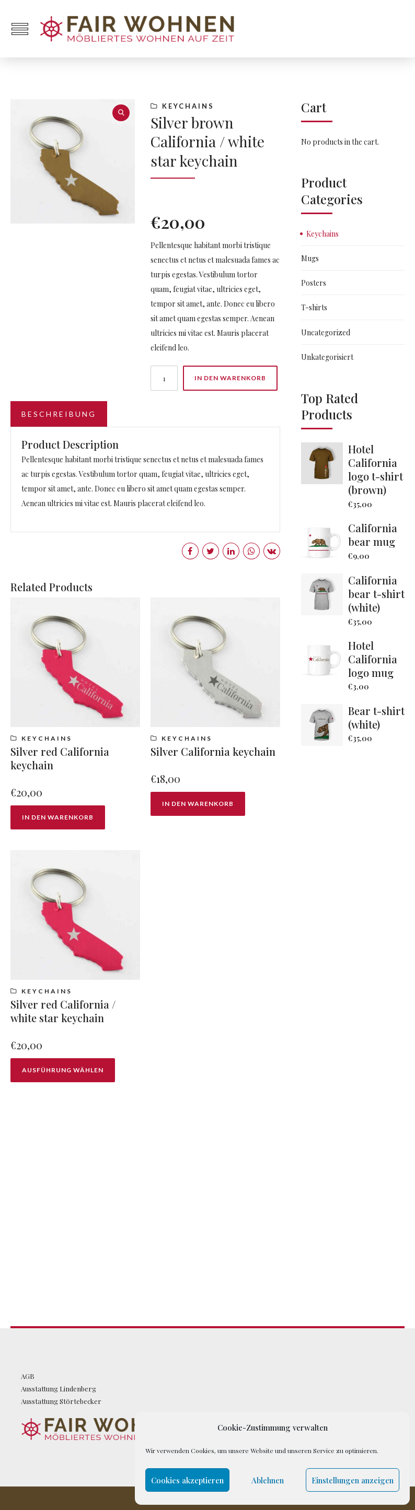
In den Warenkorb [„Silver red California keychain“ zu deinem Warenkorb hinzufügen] (58, 817)
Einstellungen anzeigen (353, 1480)
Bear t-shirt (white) (376, 717)
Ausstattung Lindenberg (58, 1388)
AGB (27, 1376)
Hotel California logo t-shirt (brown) (375, 469)
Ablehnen (267, 1480)
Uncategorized (325, 332)
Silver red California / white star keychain (63, 1011)
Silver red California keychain (59, 758)
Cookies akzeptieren (187, 1480)
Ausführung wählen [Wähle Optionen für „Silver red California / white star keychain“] (62, 1070)
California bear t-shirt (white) (376, 593)
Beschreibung (58, 413)
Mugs (310, 258)
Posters (313, 283)
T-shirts (314, 307)
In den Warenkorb (230, 378)
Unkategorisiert (327, 357)
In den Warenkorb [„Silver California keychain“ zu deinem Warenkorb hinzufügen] (198, 803)
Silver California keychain (213, 751)
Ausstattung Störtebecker (61, 1401)
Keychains (188, 106)
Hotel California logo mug (372, 659)
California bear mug (372, 534)
